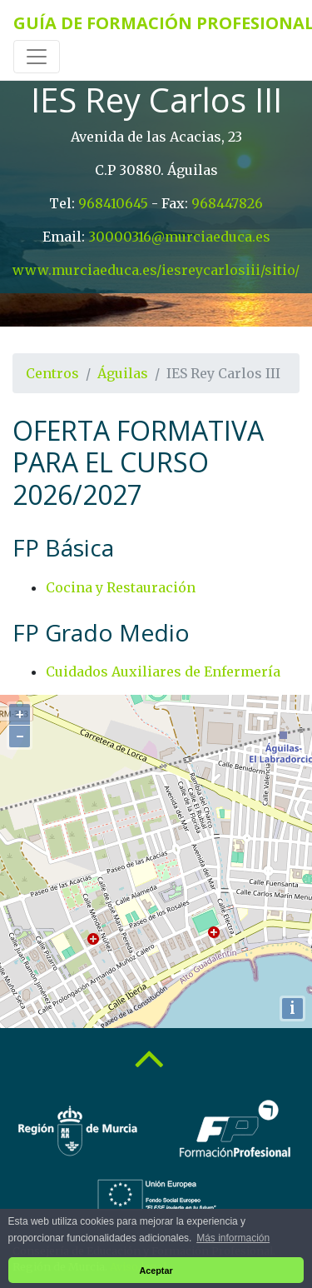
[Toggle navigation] (36, 56)
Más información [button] (233, 1238)
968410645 (113, 203)
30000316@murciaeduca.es (179, 236)
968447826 (227, 203)
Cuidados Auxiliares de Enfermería (163, 671)
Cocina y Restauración (121, 587)
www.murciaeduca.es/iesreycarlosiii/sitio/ (156, 270)
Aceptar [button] (155, 1271)
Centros (52, 373)
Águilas (122, 373)
